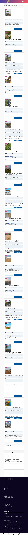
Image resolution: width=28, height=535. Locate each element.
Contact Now (18, 28)
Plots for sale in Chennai (7, 495)
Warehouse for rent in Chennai (8, 510)
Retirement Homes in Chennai (8, 497)
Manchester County (11, 89)
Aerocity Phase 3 (10, 335)
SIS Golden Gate (10, 156)
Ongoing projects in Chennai (8, 496)
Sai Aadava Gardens (11, 22)
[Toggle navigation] (22, 1)
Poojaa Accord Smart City (11, 223)
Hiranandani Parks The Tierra (12, 178)
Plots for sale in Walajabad (8, 447)
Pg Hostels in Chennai (7, 504)
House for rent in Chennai (8, 503)
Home (5, 483)
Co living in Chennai (7, 505)
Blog (5, 489)
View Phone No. (9, 28)
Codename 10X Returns (11, 357)
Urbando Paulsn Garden (11, 44)
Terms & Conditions (7, 487)
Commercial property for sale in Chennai (10, 498)
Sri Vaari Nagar (10, 268)
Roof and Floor (6, 513)
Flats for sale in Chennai (7, 492)
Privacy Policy (6, 488)
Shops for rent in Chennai (8, 506)
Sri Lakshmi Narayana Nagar (12, 411)
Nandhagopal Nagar (11, 290)
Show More (6, 25)
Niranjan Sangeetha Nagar (11, 245)
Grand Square (10, 434)
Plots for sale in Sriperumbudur (9, 445)
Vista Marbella (10, 111)
